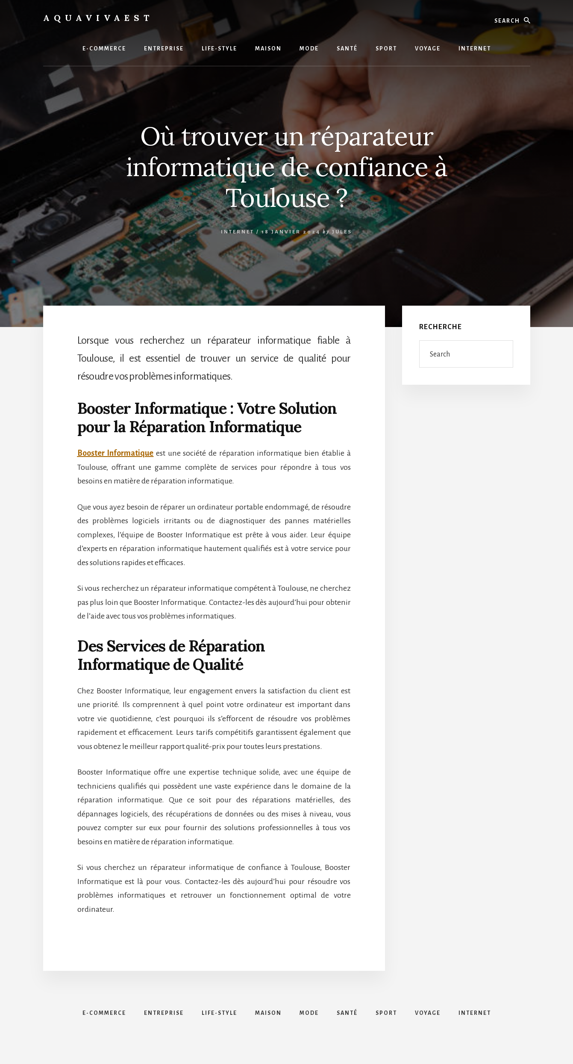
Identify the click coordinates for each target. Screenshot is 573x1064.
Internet (237, 232)
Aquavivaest (98, 17)
